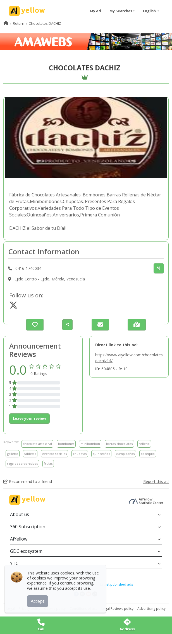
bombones (66, 443)
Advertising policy (151, 608)
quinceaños (101, 454)
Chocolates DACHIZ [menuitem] (45, 23)
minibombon (90, 443)
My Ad (95, 10)
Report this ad (156, 481)
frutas (48, 463)
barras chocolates (119, 443)
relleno (144, 443)
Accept (38, 600)
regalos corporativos (22, 463)
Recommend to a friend (27, 481)
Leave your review (29, 418)
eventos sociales (54, 454)
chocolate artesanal (37, 443)
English (150, 10)
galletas (12, 454)
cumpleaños (125, 454)
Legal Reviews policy (117, 608)
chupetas (80, 454)
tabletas (30, 454)
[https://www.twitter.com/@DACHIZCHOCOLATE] (13, 306)
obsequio (148, 454)
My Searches (120, 10)
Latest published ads (116, 584)
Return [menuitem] (18, 23)
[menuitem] (5, 23)
